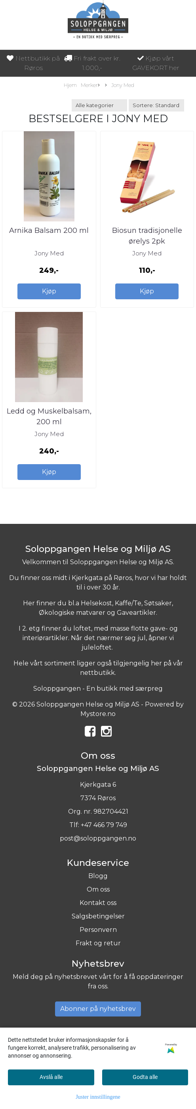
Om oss (98, 889)
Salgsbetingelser (98, 916)
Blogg (98, 876)
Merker (90, 85)
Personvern (98, 929)
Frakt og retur (98, 943)
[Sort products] (156, 105)
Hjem (70, 85)
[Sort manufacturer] (99, 105)
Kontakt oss (98, 903)
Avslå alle (51, 1077)
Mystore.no (98, 714)
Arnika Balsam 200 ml (49, 230)
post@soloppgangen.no (98, 838)
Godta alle (145, 1077)
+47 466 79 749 (104, 825)
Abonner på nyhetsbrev (98, 1009)
